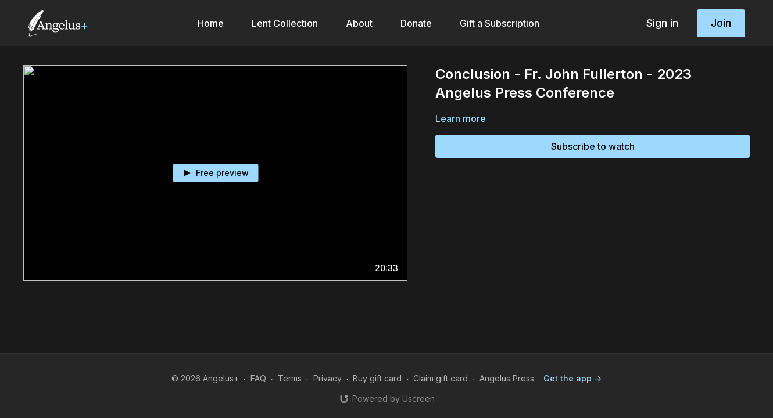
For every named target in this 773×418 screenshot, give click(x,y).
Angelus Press (506, 378)
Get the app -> (572, 378)
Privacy (327, 378)
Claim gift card (440, 378)
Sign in (662, 23)
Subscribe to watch (593, 146)
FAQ (258, 378)
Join (721, 23)
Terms (290, 378)
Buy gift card (377, 378)
